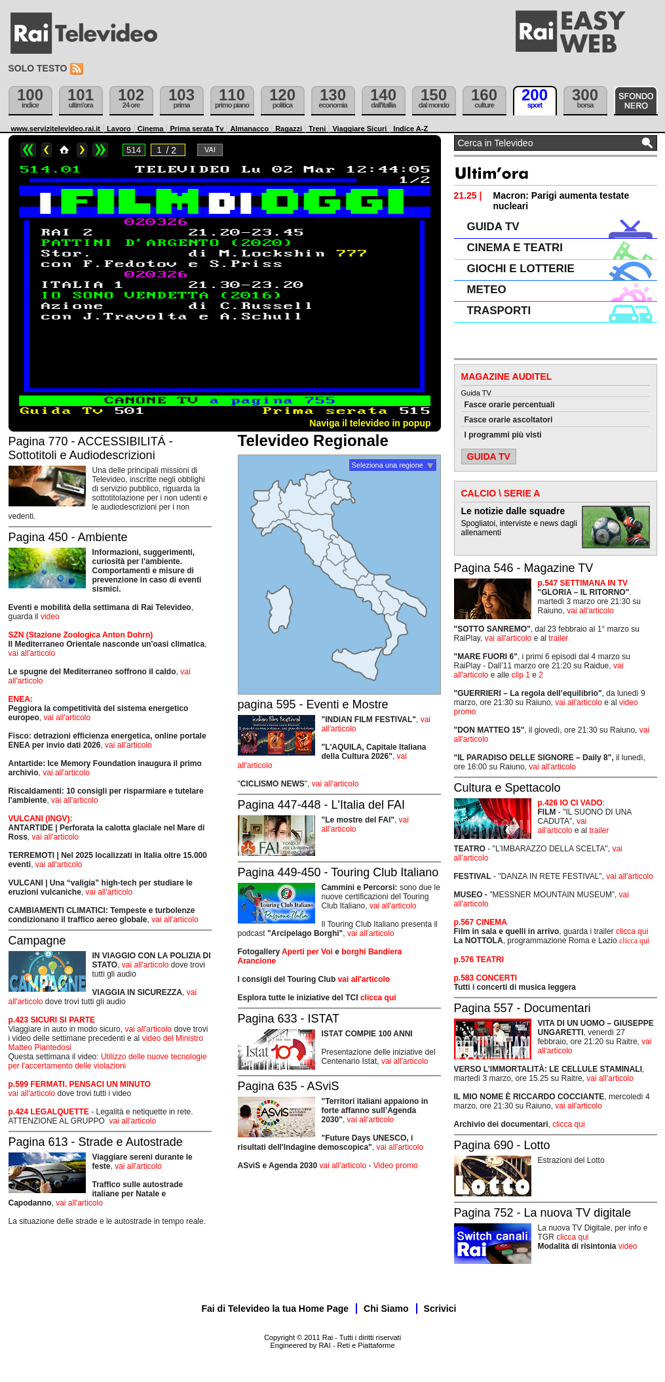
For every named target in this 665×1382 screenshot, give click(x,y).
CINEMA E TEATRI (515, 247)
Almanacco (249, 128)
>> (100, 149)
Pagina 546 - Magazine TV (524, 568)
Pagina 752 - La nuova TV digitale (543, 1212)
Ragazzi (288, 128)
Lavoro (119, 128)
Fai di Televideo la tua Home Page (275, 1308)
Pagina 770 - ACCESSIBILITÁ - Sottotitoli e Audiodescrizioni (91, 448)
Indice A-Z (410, 128)
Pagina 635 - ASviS (288, 1086)
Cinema (151, 128)
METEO (486, 289)
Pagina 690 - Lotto (502, 1145)
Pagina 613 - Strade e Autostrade (96, 1141)
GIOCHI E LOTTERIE (521, 268)
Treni (317, 128)
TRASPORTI (499, 310)
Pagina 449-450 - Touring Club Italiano (338, 872)
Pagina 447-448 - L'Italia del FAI (322, 804)
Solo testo (38, 68)
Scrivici (440, 1308)
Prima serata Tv (196, 128)
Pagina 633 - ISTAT (288, 1018)
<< (28, 149)
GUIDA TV (493, 226)
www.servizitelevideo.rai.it (56, 128)
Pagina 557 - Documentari (522, 1008)
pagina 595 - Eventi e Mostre (313, 704)
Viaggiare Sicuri (359, 128)
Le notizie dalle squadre (513, 511)
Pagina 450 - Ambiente (68, 537)
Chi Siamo (386, 1308)
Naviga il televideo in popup (369, 423)
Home (64, 149)
